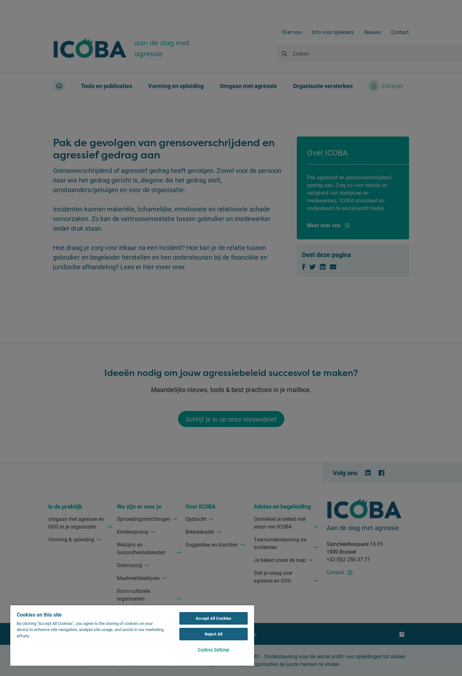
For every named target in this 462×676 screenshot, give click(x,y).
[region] (132, 635)
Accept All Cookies (213, 618)
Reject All (213, 634)
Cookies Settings (213, 649)
